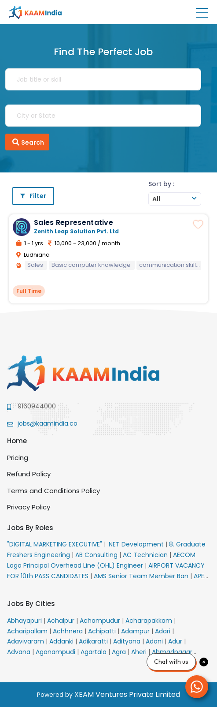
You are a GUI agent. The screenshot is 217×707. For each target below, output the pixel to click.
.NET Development (136, 544)
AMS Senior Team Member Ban (142, 576)
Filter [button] (33, 195)
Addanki (62, 641)
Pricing (17, 457)
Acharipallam (28, 631)
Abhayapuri (25, 620)
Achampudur (101, 620)
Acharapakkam (149, 620)
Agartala (94, 651)
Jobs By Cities (31, 603)
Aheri (139, 651)
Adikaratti (94, 641)
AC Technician (146, 554)
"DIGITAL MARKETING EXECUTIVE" (55, 544)
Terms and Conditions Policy (53, 490)
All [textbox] (156, 199)
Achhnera (69, 631)
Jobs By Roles (30, 527)
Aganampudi (56, 651)
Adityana (127, 641)
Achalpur (61, 620)
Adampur (136, 631)
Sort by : (161, 184)
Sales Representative (73, 222)
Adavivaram (26, 641)
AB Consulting (97, 554)
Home (17, 440)
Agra (120, 651)
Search (27, 142)
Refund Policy (29, 474)
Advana (19, 651)
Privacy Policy (28, 507)
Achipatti (103, 631)
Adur (176, 641)
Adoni (155, 641)
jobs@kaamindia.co (47, 423)
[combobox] (174, 199)
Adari (163, 631)
